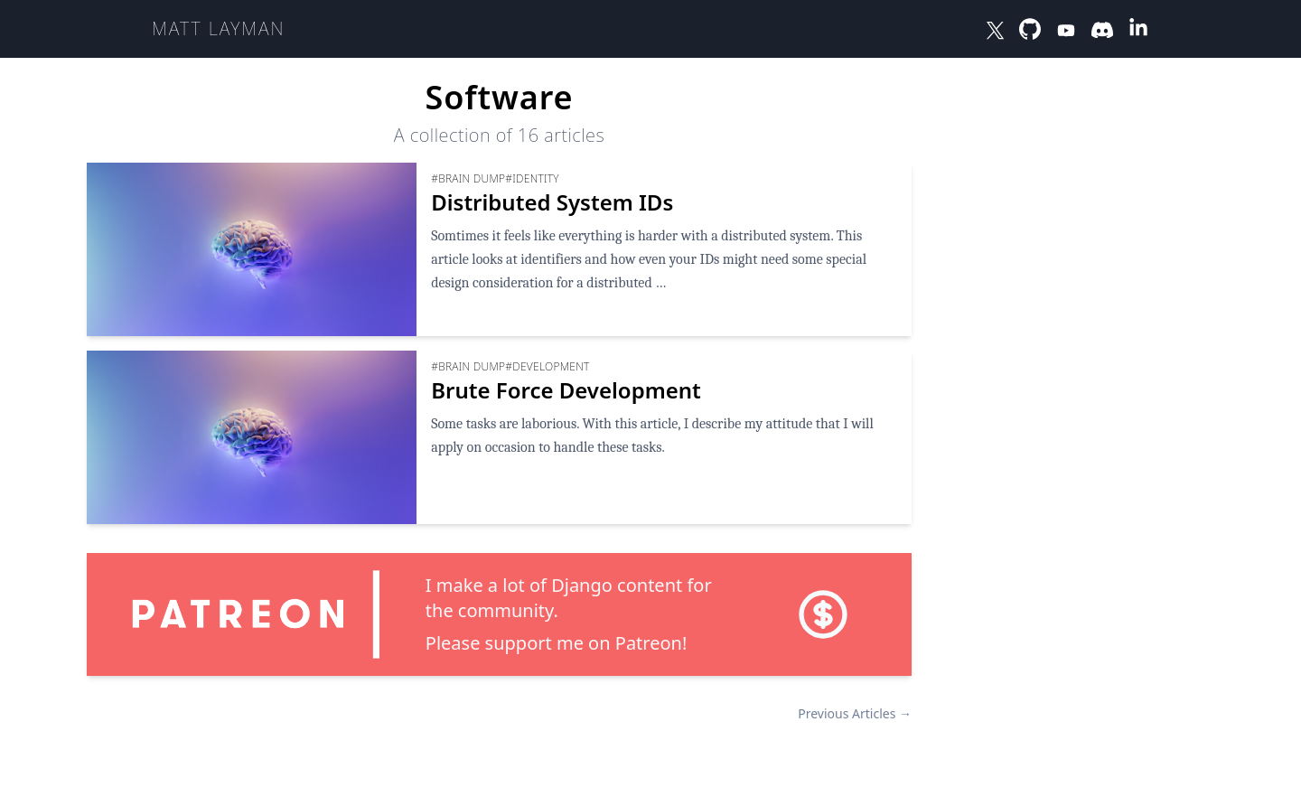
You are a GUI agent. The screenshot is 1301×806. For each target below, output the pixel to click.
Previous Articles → (855, 713)
